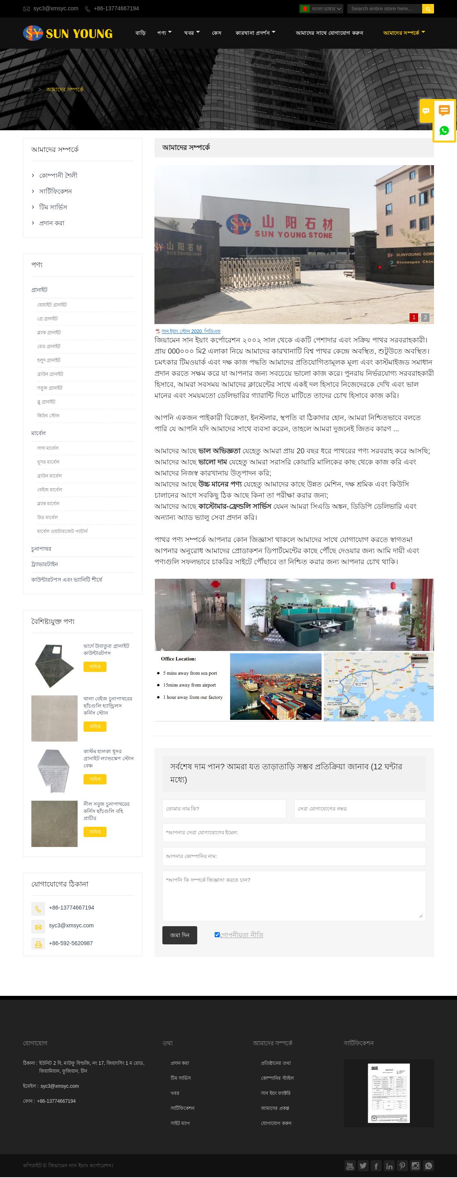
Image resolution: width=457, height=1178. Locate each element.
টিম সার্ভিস (53, 207)
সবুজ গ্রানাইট (50, 388)
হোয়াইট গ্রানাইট (52, 305)
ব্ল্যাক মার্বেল (48, 504)
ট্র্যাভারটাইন (44, 565)
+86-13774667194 (116, 8)
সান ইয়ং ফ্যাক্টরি (276, 1094)
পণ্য (164, 33)
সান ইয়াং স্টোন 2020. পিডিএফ (191, 331)
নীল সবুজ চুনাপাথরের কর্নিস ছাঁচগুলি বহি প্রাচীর (106, 811)
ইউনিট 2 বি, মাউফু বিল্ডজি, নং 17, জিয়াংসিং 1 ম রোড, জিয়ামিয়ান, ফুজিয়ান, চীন (91, 1067)
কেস (216, 33)
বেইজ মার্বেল (49, 490)
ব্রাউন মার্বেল (49, 476)
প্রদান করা (52, 223)
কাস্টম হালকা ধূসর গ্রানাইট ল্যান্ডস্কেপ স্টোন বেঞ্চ (109, 759)
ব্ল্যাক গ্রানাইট (49, 333)
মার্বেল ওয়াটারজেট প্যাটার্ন (62, 531)
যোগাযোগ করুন (276, 1124)
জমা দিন (179, 936)
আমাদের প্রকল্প (275, 1109)
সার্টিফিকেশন (55, 192)
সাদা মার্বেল (48, 448)
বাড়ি (140, 33)
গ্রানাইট (39, 290)
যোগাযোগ (35, 1044)
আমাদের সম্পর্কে (404, 33)
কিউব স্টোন (48, 416)
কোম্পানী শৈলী (58, 176)
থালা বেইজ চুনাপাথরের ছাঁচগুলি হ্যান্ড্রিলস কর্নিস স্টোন (108, 706)
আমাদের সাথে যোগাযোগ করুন (330, 33)
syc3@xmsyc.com (56, 8)
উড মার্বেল (47, 517)
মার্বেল (38, 434)
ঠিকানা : (30, 1064)
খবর (192, 33)
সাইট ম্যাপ (180, 1124)
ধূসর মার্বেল (48, 462)
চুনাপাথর (41, 549)
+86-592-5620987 (71, 944)
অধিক (95, 667)
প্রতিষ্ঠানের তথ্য (275, 1064)
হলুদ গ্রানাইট (49, 360)
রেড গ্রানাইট (49, 346)
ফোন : (29, 1102)
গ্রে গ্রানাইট (47, 319)
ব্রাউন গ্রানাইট (50, 374)
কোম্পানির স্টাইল (277, 1079)
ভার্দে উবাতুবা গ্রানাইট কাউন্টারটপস (106, 650)
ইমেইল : (31, 1086)
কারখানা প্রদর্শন (256, 33)
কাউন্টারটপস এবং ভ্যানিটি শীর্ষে (67, 580)
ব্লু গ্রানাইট (46, 402)
